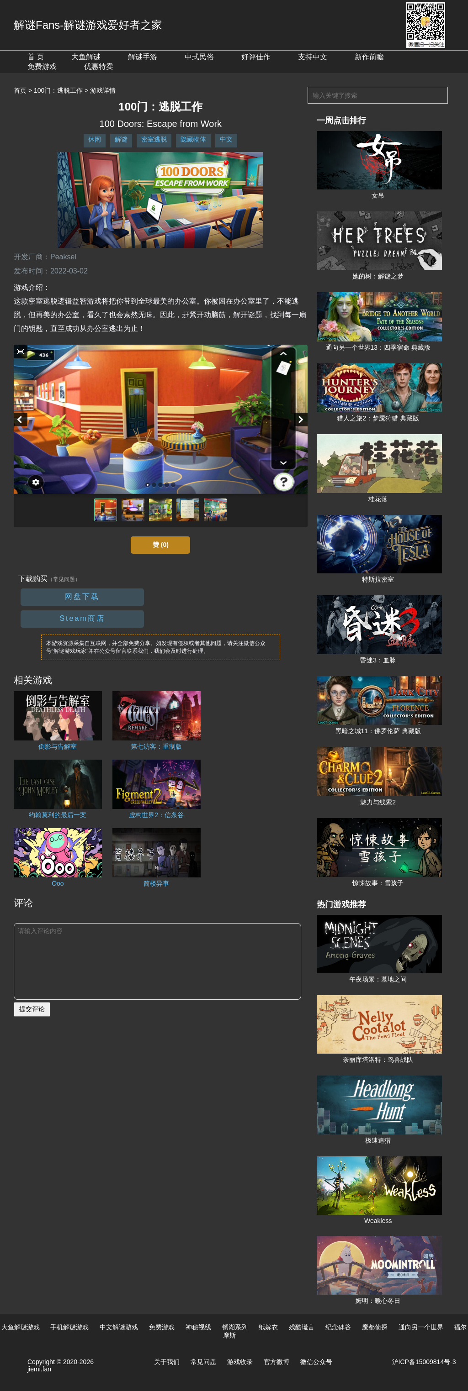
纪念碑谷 (338, 1327)
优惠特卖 (98, 66)
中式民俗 (199, 57)
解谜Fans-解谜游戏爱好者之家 (88, 25)
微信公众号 (316, 1361)
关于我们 (167, 1361)
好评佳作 (256, 57)
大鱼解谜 (86, 57)
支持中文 (312, 57)
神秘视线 (198, 1327)
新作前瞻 (369, 57)
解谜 (121, 139)
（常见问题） (64, 579)
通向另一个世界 (421, 1327)
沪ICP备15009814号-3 (424, 1361)
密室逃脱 (154, 139)
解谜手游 (142, 57)
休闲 (94, 139)
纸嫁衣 (268, 1327)
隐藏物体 (193, 139)
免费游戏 (42, 66)
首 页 (35, 57)
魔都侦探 (375, 1327)
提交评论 (32, 1009)
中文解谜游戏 (119, 1327)
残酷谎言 (301, 1327)
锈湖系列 (235, 1327)
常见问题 (203, 1361)
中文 (226, 139)
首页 (20, 90)
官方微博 (276, 1361)
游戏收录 (240, 1361)
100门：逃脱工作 (58, 90)
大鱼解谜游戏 (20, 1327)
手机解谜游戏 (69, 1327)
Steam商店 (82, 618)
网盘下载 (82, 596)
